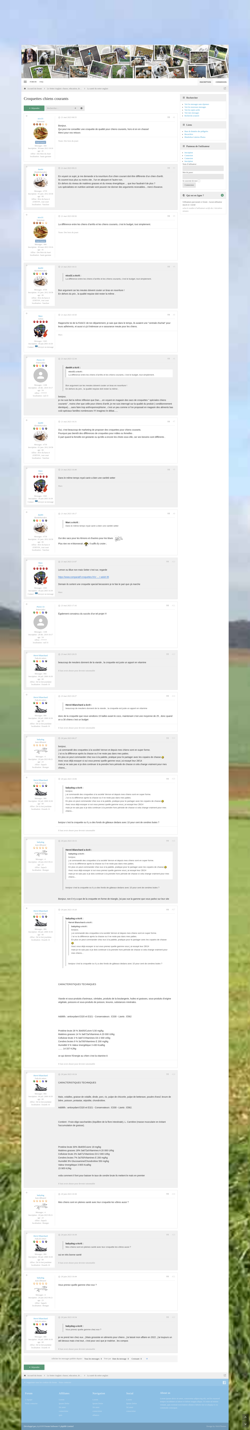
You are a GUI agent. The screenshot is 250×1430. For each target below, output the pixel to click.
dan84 (40, 169)
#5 (174, 315)
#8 (174, 469)
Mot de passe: (188, 172)
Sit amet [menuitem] (62, 1407)
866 (45, 674)
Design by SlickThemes (216, 1426)
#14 (173, 738)
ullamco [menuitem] (95, 1415)
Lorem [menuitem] (61, 1399)
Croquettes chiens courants (46, 98)
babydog (40, 739)
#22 (173, 1317)
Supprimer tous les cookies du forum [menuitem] (40, 1382)
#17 (173, 909)
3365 (45, 341)
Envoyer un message (44, 347)
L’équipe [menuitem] (28, 1399)
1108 (45, 385)
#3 (174, 216)
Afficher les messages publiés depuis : (77, 1358)
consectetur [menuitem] (63, 1411)
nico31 (40, 118)
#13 (173, 696)
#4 (174, 267)
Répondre (34, 108)
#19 (173, 1194)
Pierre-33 (40, 360)
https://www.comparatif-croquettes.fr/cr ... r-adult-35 (83, 577)
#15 (173, 779)
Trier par (117, 1358)
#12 (173, 654)
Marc (40, 316)
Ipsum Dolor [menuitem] (64, 1403)
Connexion (188, 158)
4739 (45, 191)
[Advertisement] (125, 22)
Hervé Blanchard (40, 655)
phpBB (39, 1426)
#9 (174, 513)
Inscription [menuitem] (205, 82)
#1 (174, 117)
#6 (174, 359)
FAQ (41, 82)
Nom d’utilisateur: (190, 164)
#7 (174, 421)
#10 (173, 562)
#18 (173, 1074)
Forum (33, 82)
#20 (173, 1235)
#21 (173, 1276)
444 (45, 146)
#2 (174, 168)
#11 (173, 605)
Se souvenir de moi (191, 181)
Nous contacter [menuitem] (65, 1382)
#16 (173, 841)
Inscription (188, 161)
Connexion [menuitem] (221, 82)
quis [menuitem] (60, 1415)
